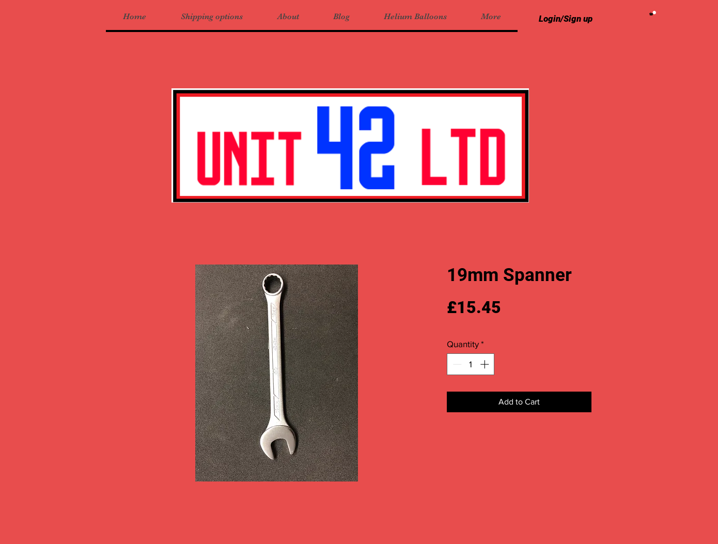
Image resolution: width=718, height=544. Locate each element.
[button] (652, 13)
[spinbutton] (471, 364)
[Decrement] (456, 364)
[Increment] (485, 364)
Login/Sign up (565, 18)
